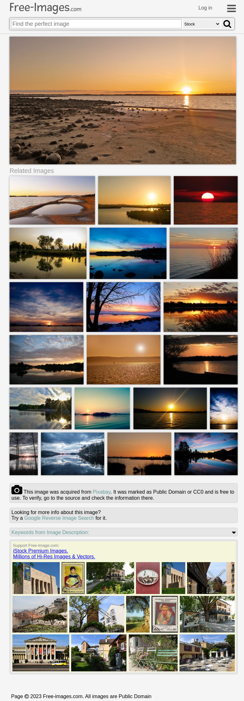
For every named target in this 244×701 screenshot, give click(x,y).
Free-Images (45, 7)
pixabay (102, 492)
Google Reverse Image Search (59, 518)
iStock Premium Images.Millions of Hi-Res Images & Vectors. (54, 554)
